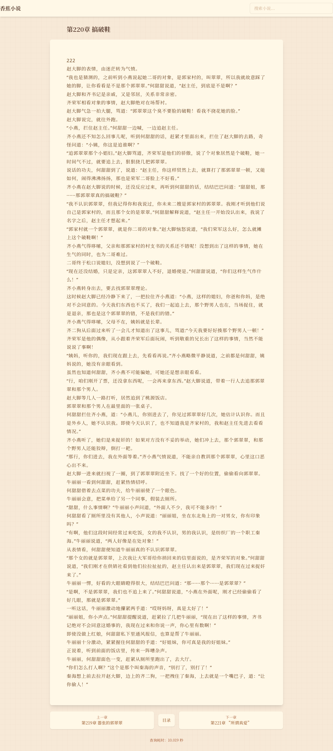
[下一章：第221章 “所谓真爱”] (231, 720)
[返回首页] (10, 8)
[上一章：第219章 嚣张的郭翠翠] (102, 720)
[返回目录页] (166, 720)
